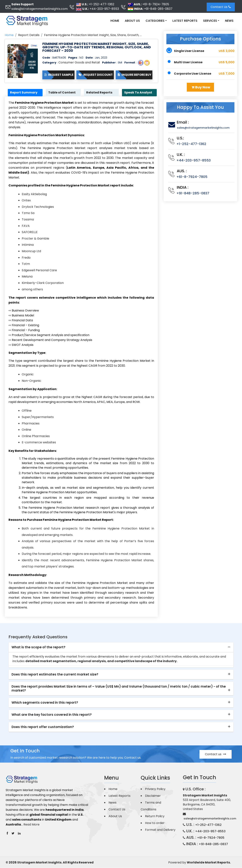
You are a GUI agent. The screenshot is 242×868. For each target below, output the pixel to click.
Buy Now (201, 87)
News (229, 21)
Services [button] (210, 21)
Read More (31, 825)
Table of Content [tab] (62, 92)
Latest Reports (184, 21)
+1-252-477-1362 (101, 4)
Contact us (215, 754)
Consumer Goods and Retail (79, 62)
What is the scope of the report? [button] (38, 647)
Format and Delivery (160, 830)
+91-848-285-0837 (158, 9)
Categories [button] (155, 21)
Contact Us (221, 7)
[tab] (121, 648)
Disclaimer (153, 796)
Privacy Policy (155, 789)
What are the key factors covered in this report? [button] (52, 715)
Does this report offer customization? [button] (43, 727)
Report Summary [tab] (24, 92)
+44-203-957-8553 (104, 9)
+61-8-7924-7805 (155, 4)
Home (114, 21)
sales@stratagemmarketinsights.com (39, 9)
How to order (154, 823)
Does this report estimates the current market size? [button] (55, 674)
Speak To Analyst (139, 92)
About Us (132, 21)
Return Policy (154, 816)
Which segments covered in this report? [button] (45, 702)
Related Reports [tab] (100, 92)
